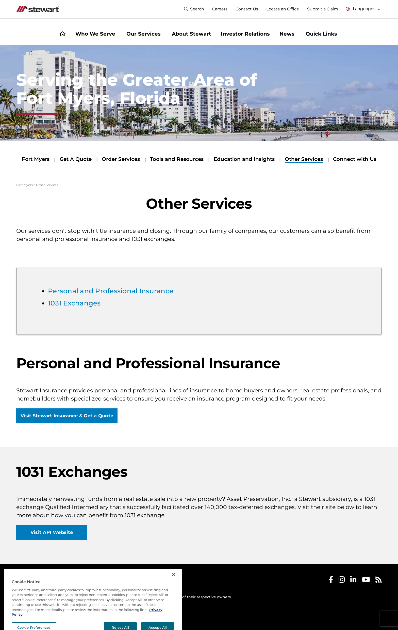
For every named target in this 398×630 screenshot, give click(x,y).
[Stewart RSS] (378, 580)
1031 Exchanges (74, 303)
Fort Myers (35, 159)
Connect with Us (354, 159)
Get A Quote (76, 159)
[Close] (173, 585)
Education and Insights (244, 159)
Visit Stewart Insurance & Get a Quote (67, 416)
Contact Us (247, 9)
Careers (219, 9)
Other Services (304, 159)
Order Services (121, 159)
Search (194, 9)
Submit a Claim (322, 9)
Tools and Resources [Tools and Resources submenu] (177, 159)
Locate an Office (282, 9)
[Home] (62, 34)
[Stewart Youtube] (366, 580)
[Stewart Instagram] (342, 580)
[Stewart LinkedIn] (353, 580)
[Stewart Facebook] (331, 580)
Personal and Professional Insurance (110, 291)
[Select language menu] (363, 9)
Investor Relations (245, 34)
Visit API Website (51, 532)
